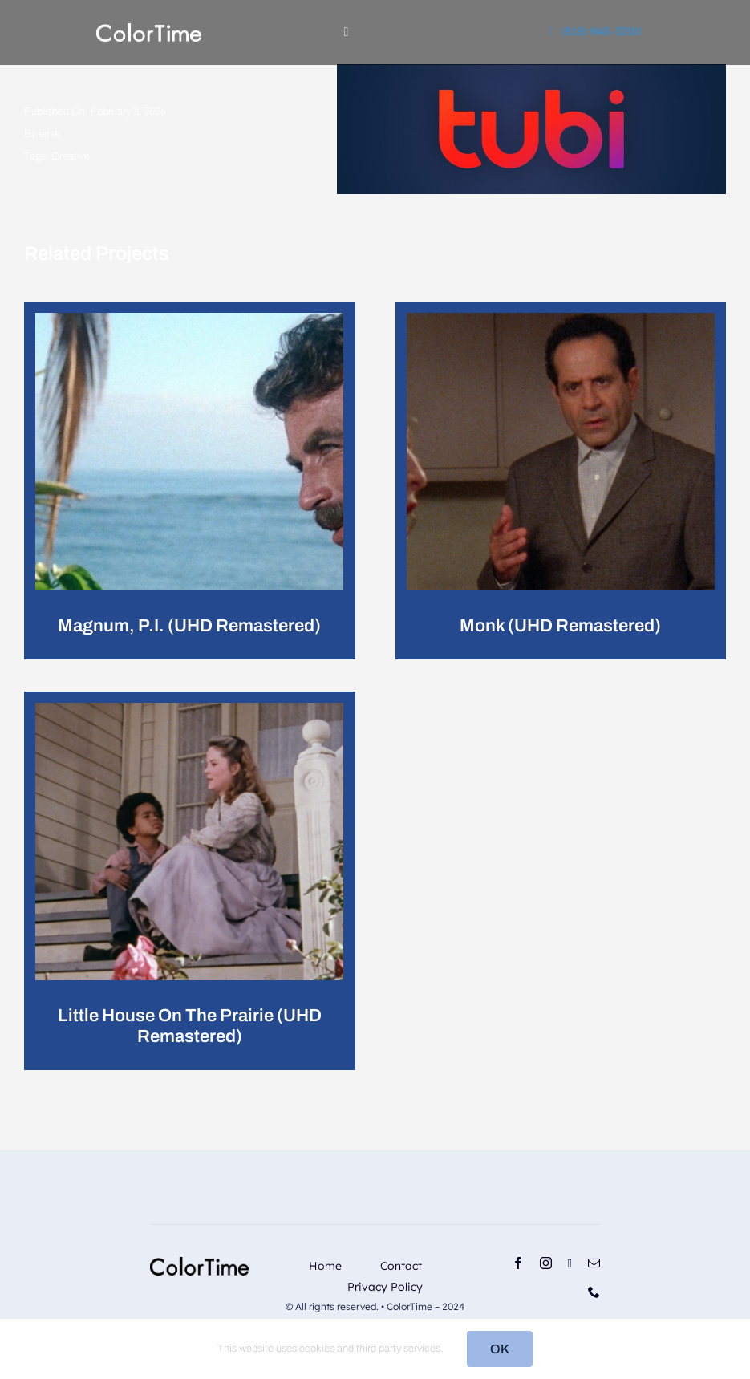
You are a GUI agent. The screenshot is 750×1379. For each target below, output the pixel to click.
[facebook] (518, 1263)
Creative (70, 156)
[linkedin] (570, 1264)
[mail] (594, 1263)
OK (499, 1349)
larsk (49, 134)
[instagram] (546, 1263)
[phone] (594, 1292)
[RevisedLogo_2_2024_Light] (148, 29)
